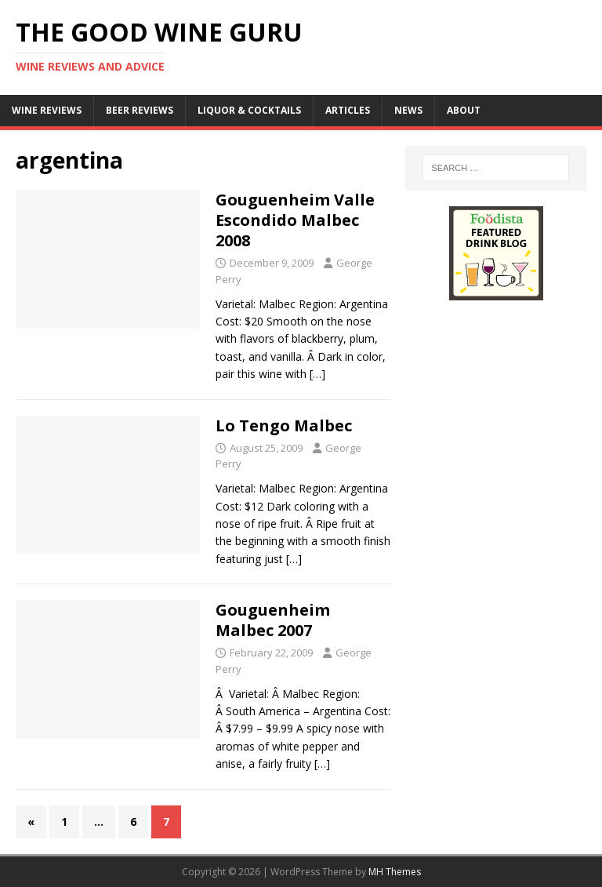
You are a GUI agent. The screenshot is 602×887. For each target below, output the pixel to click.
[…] (317, 373)
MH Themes (394, 871)
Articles (347, 110)
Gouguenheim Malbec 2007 (273, 620)
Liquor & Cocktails (249, 110)
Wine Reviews (47, 110)
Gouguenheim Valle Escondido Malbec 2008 (295, 220)
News (408, 110)
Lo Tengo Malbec (284, 425)
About (464, 110)
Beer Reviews (139, 110)
